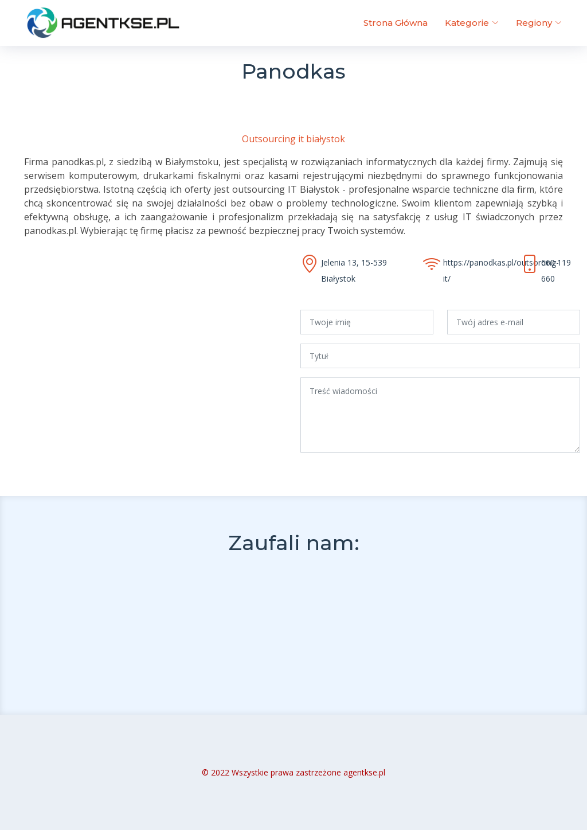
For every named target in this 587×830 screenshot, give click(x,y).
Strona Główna (395, 22)
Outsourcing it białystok (293, 139)
